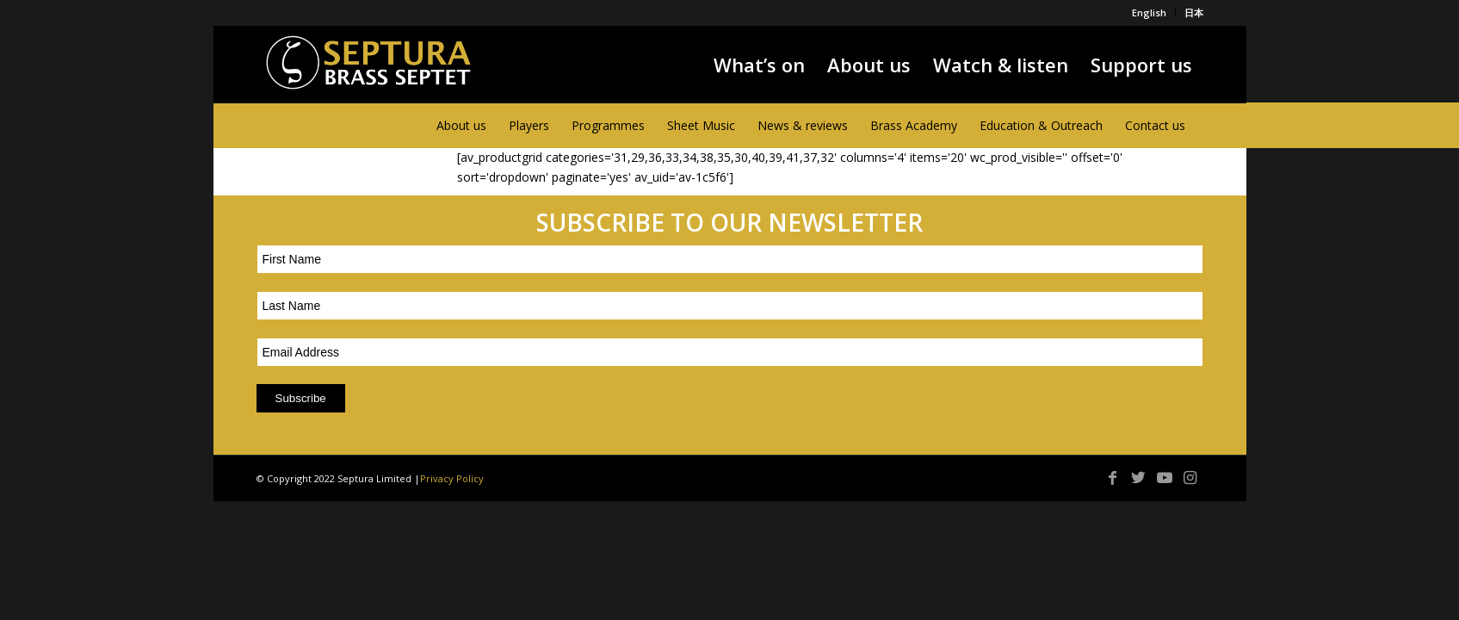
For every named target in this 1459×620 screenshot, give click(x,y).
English (1149, 12)
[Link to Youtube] (1165, 477)
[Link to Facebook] (1113, 477)
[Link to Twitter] (1139, 477)
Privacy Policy (452, 478)
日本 (1193, 12)
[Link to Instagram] (1190, 477)
